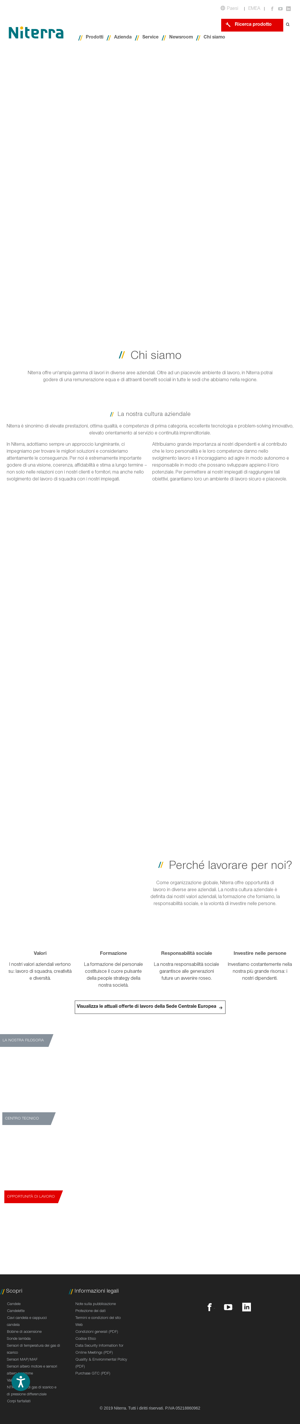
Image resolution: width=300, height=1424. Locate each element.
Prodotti (94, 37)
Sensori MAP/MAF (22, 1360)
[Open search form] (288, 25)
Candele (14, 1304)
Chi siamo (214, 37)
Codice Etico (85, 1339)
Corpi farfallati (19, 1402)
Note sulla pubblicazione (95, 1304)
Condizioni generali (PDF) (96, 1332)
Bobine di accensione (24, 1332)
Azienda (123, 37)
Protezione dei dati (90, 1311)
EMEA (254, 9)
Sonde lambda (19, 1339)
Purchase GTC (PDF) (92, 1374)
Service (150, 37)
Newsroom (181, 37)
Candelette (16, 1311)
